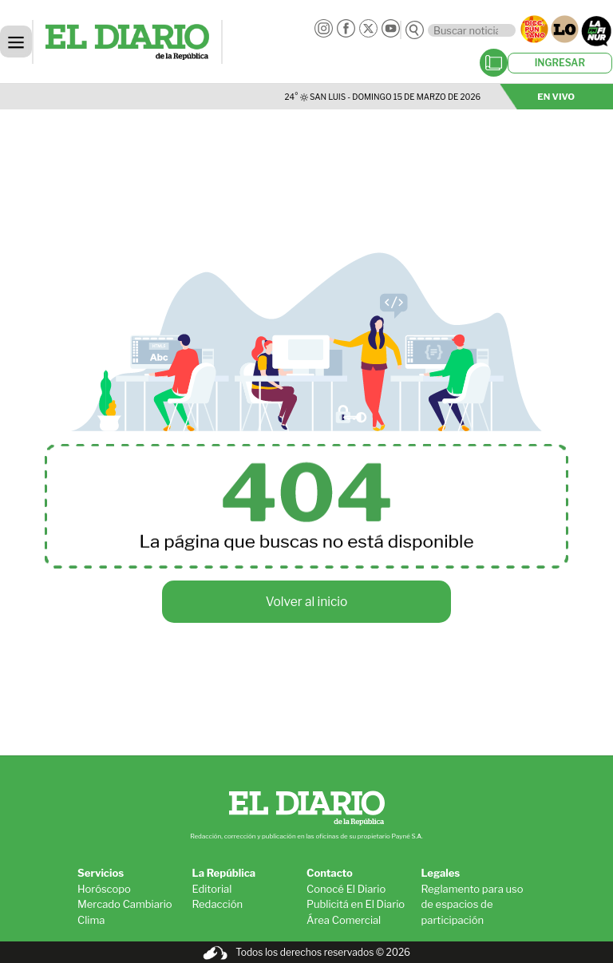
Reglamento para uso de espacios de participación (472, 904)
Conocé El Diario (346, 888)
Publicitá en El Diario (355, 904)
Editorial (212, 888)
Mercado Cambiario (124, 904)
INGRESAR (560, 63)
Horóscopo (104, 888)
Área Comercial (343, 919)
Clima (91, 919)
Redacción (217, 904)
